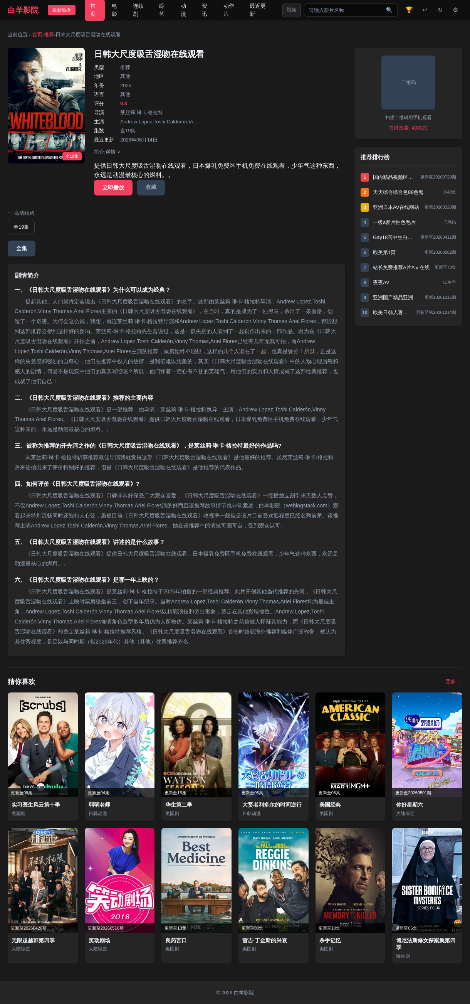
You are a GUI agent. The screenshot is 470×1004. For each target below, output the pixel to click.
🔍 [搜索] (389, 10)
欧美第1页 (384, 252)
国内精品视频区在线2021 (394, 177)
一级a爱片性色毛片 (394, 222)
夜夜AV (381, 282)
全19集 (21, 227)
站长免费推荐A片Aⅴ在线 (401, 267)
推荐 (49, 34)
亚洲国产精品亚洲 (393, 297)
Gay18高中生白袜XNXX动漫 (394, 237)
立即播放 (113, 187)
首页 (37, 34)
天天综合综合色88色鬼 (398, 192)
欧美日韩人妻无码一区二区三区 (392, 312)
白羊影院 (23, 10)
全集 (21, 248)
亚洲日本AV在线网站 (396, 207)
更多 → (454, 681)
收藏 (151, 187)
